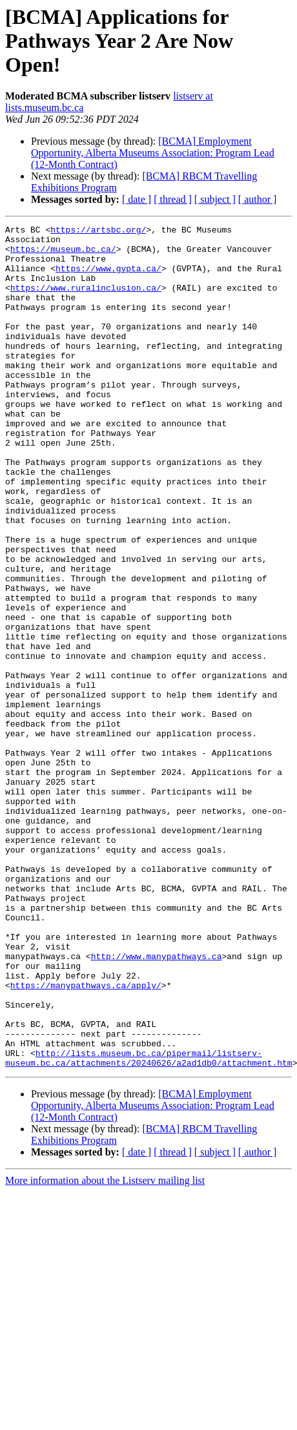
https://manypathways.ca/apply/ (85, 1138)
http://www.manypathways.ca (156, 1103)
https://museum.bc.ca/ (63, 254)
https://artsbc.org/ (98, 231)
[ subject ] (215, 199)
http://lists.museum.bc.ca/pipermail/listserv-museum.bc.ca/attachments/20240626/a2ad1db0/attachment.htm (148, 1225)
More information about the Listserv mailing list (105, 1348)
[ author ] (257, 199)
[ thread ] (173, 199)
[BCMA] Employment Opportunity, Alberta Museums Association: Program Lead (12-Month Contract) (152, 153)
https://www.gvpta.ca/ (108, 278)
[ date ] (136, 199)
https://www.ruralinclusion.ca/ (85, 301)
